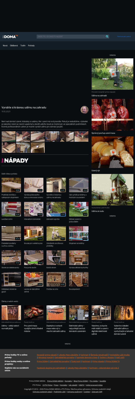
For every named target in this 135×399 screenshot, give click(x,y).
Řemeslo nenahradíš (99, 355)
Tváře (22, 45)
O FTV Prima (47, 385)
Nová (5, 45)
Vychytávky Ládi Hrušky (120, 355)
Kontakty (68, 381)
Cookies (87, 392)
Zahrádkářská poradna (64, 357)
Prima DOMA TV (112, 361)
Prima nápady (98, 361)
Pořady (31, 45)
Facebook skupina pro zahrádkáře (51, 368)
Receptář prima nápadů (47, 355)
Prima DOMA (42, 361)
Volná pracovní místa (94, 385)
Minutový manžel (45, 357)
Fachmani (84, 355)
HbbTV (81, 385)
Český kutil (75, 361)
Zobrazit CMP (97, 392)
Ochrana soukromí (74, 392)
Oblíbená (14, 45)
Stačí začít (120, 357)
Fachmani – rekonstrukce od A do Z (104, 368)
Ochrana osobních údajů (42, 392)
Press (56, 385)
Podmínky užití (59, 392)
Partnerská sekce (124, 36)
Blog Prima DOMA (81, 381)
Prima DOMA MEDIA (55, 381)
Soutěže (103, 381)
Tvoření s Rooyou (107, 357)
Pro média (94, 381)
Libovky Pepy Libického (68, 355)
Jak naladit (73, 385)
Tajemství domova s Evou (87, 357)
